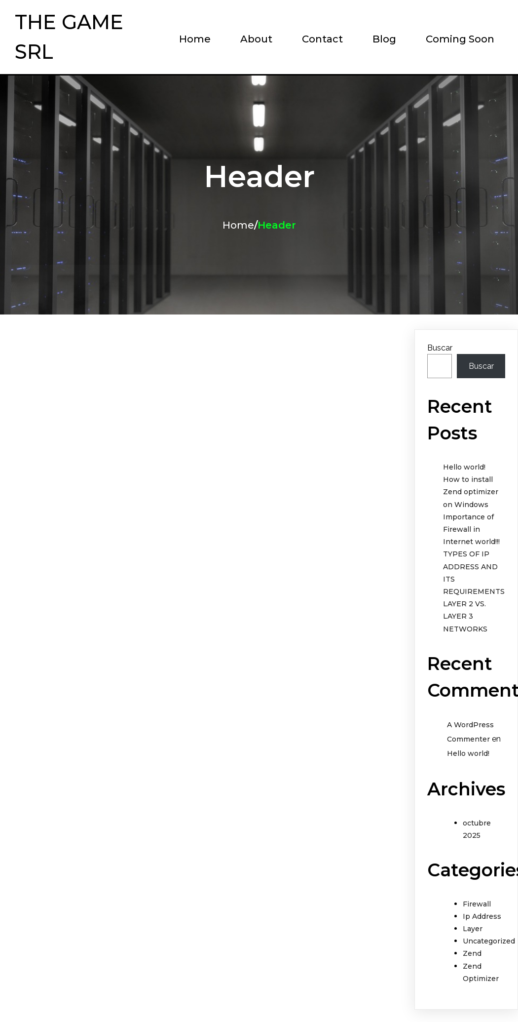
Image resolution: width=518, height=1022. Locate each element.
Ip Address (482, 916)
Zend (472, 953)
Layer (472, 928)
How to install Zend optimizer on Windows (470, 492)
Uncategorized (489, 941)
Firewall (477, 904)
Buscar (439, 348)
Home (238, 225)
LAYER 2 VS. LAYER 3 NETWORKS (465, 616)
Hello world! (464, 467)
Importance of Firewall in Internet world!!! (471, 529)
